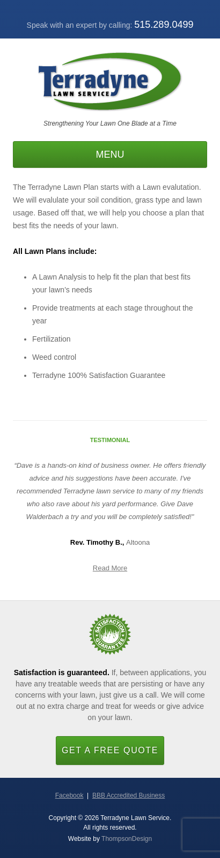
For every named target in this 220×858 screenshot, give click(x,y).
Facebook (69, 795)
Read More (110, 568)
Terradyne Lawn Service (110, 81)
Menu (110, 154)
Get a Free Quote (110, 750)
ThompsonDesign (126, 838)
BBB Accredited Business (128, 795)
